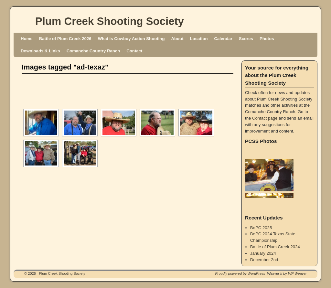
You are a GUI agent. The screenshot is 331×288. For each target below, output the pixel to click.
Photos (267, 38)
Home (27, 38)
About (177, 38)
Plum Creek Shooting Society (109, 21)
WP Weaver (297, 273)
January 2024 (263, 253)
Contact (134, 50)
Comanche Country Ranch (93, 50)
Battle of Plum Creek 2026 (65, 38)
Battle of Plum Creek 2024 (275, 246)
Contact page (264, 118)
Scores (246, 38)
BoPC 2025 (261, 227)
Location (199, 38)
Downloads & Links (40, 50)
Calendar (223, 38)
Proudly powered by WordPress (240, 273)
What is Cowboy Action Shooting (131, 38)
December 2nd (264, 259)
